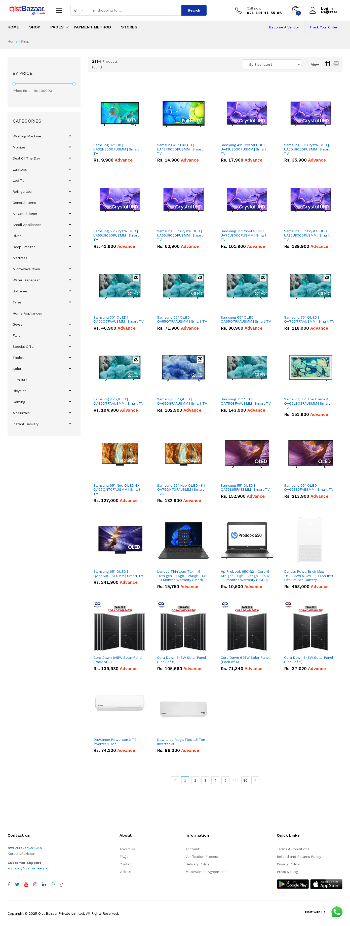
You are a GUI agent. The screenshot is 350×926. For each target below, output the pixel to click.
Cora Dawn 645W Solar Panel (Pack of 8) (117, 659)
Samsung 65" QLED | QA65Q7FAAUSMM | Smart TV (246, 319)
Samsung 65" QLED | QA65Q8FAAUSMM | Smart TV (182, 401)
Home (13, 27)
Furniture (20, 380)
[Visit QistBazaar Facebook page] (9, 884)
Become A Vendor (284, 27)
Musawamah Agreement (205, 872)
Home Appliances (27, 313)
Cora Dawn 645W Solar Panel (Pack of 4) (245, 659)
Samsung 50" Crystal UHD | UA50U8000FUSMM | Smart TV (307, 149)
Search (194, 10)
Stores (129, 27)
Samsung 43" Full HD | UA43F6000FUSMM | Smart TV (180, 149)
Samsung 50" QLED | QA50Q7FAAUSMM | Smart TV (118, 319)
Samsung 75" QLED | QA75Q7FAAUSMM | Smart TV (309, 319)
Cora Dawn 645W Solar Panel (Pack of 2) (308, 659)
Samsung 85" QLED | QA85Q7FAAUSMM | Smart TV (118, 401)
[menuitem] (44, 136)
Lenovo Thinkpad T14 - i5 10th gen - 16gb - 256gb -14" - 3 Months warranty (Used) (182, 575)
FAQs (124, 857)
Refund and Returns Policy (299, 857)
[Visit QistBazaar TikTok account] (62, 884)
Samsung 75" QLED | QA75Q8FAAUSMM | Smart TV (246, 401)
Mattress (20, 258)
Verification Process (202, 857)
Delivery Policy (197, 864)
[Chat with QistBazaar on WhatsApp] (53, 884)
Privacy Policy (288, 864)
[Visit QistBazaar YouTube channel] (26, 884)
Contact (126, 864)
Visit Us (126, 872)
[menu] (44, 280)
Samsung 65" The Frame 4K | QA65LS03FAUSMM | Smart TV (308, 403)
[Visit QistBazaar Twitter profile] (17, 884)
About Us (127, 849)
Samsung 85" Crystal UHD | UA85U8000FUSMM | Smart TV (307, 235)
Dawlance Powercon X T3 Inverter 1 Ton (115, 742)
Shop (34, 27)
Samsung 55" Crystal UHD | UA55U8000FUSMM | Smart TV (116, 235)
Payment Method (92, 27)
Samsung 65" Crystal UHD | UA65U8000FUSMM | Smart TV (180, 235)
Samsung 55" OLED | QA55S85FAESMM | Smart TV (245, 487)
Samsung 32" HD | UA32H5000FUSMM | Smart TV (116, 149)
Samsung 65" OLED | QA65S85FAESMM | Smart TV (308, 487)
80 (245, 780)
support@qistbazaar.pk (27, 868)
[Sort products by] (272, 64)
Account (192, 849)
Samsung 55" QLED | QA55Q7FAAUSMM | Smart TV (182, 319)
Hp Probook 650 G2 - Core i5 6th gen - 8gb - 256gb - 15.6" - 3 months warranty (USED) (245, 575)
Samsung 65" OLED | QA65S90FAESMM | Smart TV (118, 573)
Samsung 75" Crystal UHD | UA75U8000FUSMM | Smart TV (243, 235)
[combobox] (78, 10)
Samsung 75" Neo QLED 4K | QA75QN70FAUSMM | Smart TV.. (181, 489)
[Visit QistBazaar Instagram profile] (35, 884)
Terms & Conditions (293, 849)
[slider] (14, 84)
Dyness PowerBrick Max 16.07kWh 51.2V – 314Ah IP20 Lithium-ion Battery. (309, 575)
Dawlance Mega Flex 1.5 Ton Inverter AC (181, 742)
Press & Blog (287, 872)
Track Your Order (323, 27)
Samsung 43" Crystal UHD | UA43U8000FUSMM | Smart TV (243, 149)
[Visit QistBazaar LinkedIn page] (44, 884)
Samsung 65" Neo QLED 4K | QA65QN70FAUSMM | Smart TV (117, 489)
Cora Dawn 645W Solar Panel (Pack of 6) (181, 659)
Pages (57, 27)
